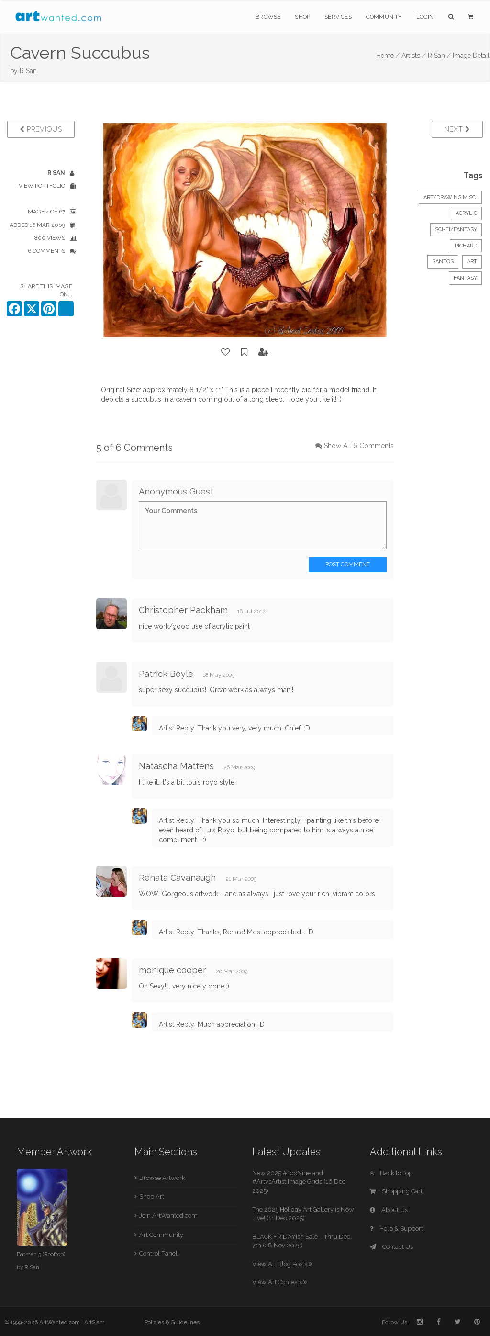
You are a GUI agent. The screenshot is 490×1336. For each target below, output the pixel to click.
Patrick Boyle (166, 674)
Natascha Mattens (176, 766)
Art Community (161, 1234)
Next (457, 129)
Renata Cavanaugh (177, 878)
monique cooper (172, 970)
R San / (439, 55)
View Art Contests (279, 1282)
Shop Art (151, 1196)
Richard (466, 246)
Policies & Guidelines (172, 1322)
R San (28, 71)
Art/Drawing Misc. (450, 197)
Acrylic (466, 213)
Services (338, 16)
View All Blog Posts (282, 1264)
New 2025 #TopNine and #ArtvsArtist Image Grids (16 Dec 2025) (298, 1181)
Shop (302, 16)
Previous (41, 129)
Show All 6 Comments (359, 445)
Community (384, 16)
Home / (388, 55)
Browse (268, 16)
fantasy (465, 278)
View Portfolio (42, 185)
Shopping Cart (396, 1191)
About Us (389, 1209)
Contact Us (391, 1246)
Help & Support (396, 1228)
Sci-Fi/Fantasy (456, 229)
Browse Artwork (162, 1177)
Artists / (413, 55)
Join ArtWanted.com (168, 1215)
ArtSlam (94, 1322)
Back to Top (391, 1173)
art (472, 261)
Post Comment (347, 564)
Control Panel (158, 1253)
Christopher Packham (183, 610)
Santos (443, 261)
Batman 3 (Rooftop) (41, 1254)
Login (425, 16)
